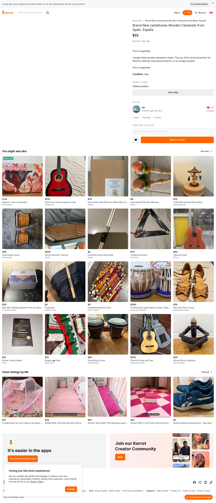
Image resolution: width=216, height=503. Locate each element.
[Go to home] (7, 13)
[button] (206, 151)
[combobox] (31, 12)
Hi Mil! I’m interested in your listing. (173, 131)
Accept (71, 489)
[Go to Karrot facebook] (194, 482)
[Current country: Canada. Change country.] (211, 12)
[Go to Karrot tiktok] (211, 482)
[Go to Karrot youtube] (205, 482)
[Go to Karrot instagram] (200, 482)
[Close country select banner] (213, 3)
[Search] (47, 13)
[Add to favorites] (136, 140)
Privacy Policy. (37, 481)
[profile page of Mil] (136, 109)
